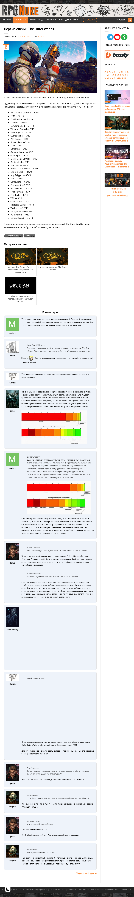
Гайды (41, 20)
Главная (7, 20)
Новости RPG (20, 20)
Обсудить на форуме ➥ (86, 873)
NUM (119, 78)
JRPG (60, 20)
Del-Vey (41, 37)
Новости (30, 235)
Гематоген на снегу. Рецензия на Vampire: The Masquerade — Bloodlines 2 (117, 164)
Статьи (32, 20)
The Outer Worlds (13, 235)
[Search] (130, 20)
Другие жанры (72, 20)
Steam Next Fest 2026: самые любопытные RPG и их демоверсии (117, 109)
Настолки (51, 20)
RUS (124, 78)
